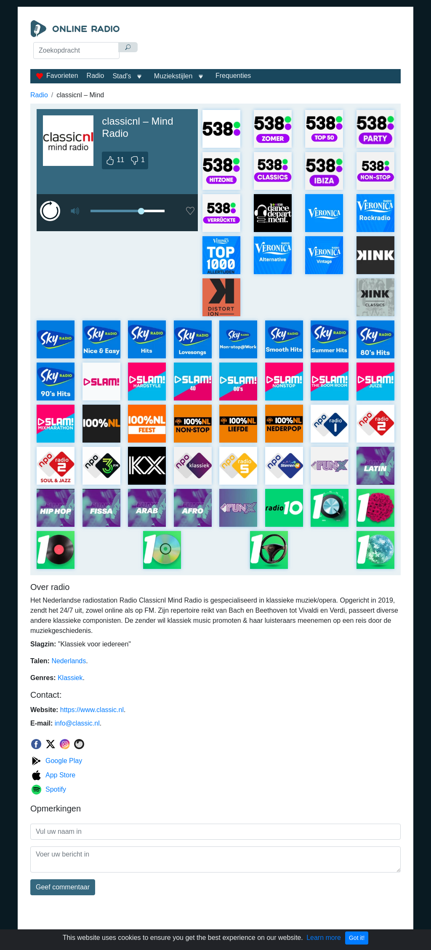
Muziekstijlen (173, 76)
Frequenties (233, 75)
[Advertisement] (272, 41)
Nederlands (68, 660)
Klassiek (70, 677)
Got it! (356, 937)
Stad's (121, 76)
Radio (95, 75)
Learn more (323, 937)
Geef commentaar (63, 887)
